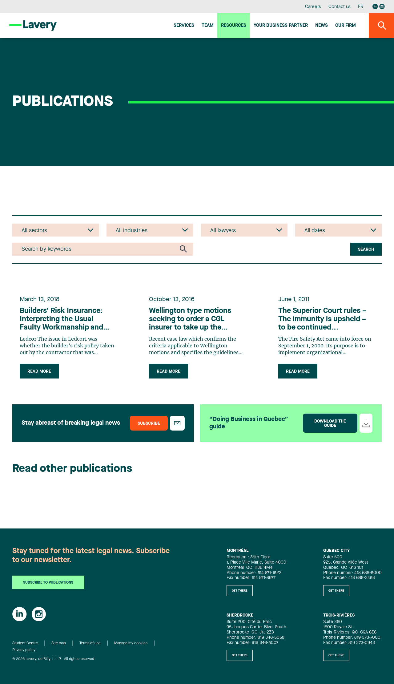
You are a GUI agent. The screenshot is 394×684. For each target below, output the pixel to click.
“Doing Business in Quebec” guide (248, 423)
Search (366, 249)
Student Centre (25, 643)
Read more (39, 371)
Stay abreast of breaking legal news (71, 423)
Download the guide (330, 423)
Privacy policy (23, 650)
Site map (58, 643)
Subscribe (149, 423)
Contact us (339, 7)
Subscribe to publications (48, 583)
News (321, 25)
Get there (239, 590)
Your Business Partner (281, 25)
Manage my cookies (130, 643)
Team (208, 25)
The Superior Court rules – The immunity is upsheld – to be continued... (322, 319)
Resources (233, 25)
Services (184, 25)
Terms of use (90, 643)
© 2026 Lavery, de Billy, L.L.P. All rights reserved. (53, 659)
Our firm (345, 25)
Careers (313, 7)
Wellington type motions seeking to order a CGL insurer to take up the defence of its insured (190, 319)
